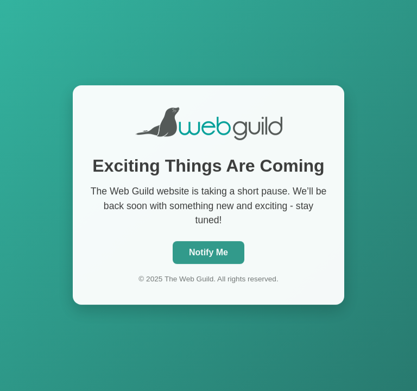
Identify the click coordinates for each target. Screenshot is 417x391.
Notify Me (208, 251)
